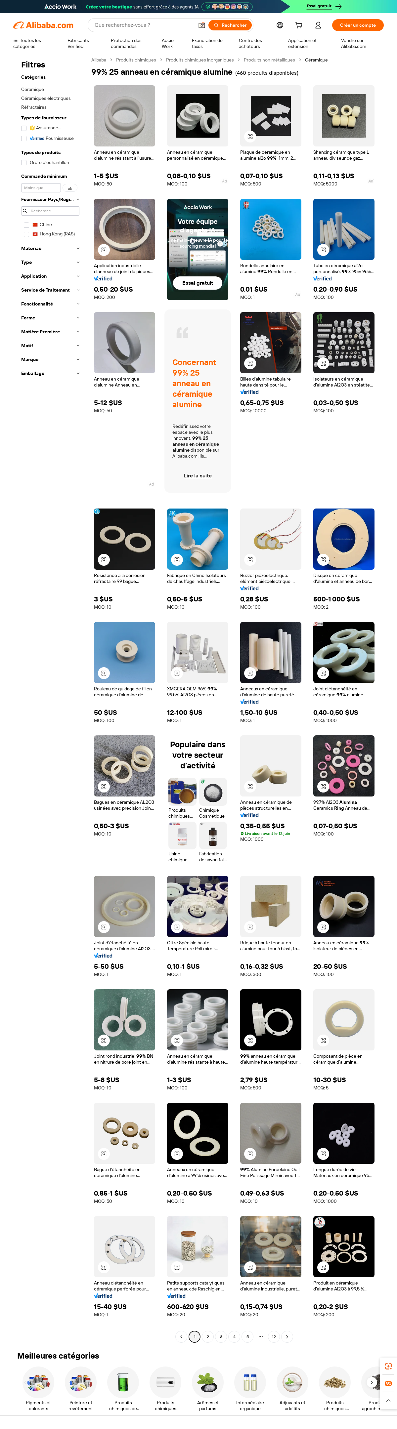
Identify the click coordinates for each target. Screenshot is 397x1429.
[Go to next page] (287, 1337)
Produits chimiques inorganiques (200, 59)
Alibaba (98, 59)
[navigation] (50, 699)
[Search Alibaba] (144, 25)
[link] (388, 1366)
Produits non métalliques (269, 59)
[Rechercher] (230, 25)
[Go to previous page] (181, 1337)
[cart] (300, 26)
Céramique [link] (316, 59)
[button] (202, 25)
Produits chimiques (136, 59)
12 (274, 1336)
